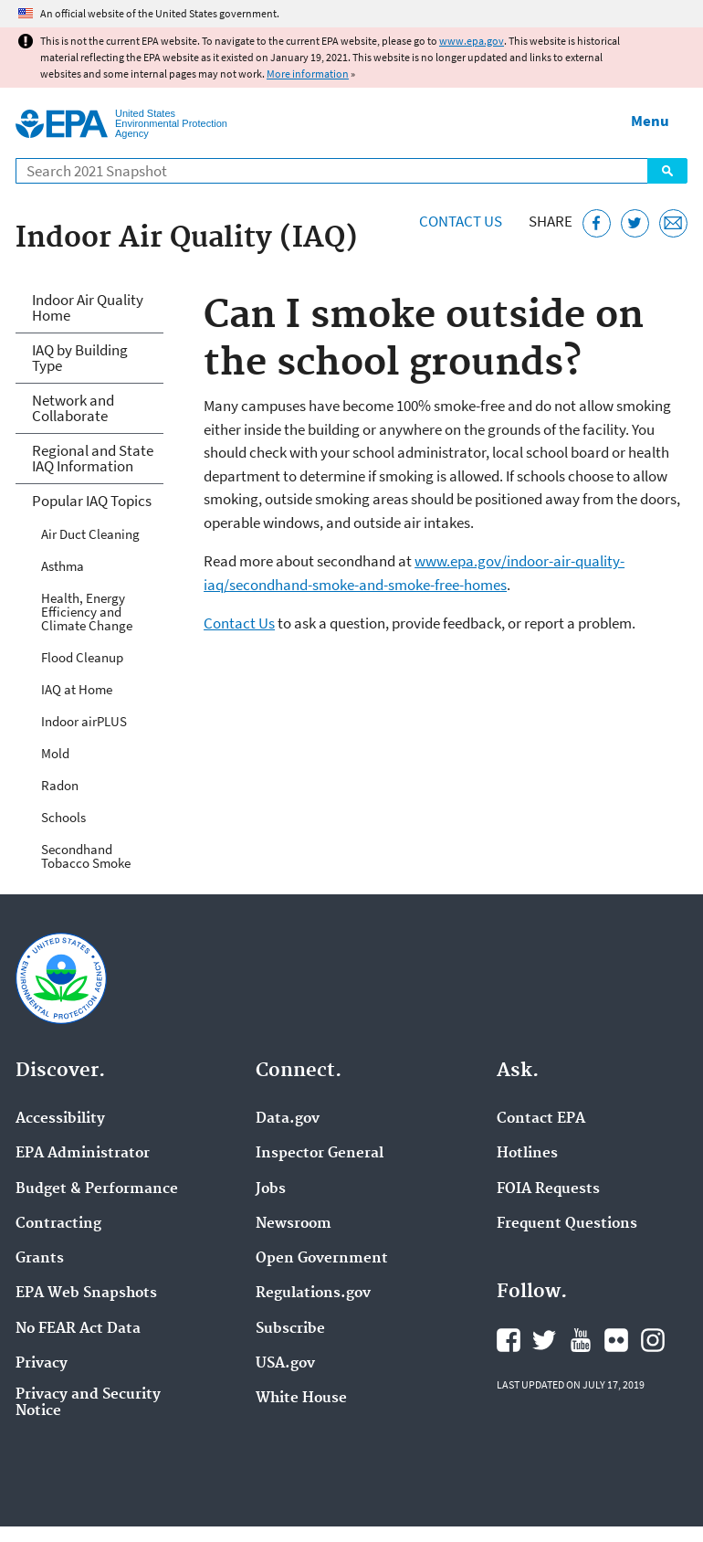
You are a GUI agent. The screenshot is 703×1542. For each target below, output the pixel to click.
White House (301, 1398)
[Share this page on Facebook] (596, 223)
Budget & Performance (97, 1189)
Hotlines (527, 1154)
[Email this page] (673, 223)
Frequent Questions (567, 1224)
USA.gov (285, 1364)
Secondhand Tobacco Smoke (86, 855)
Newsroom (293, 1224)
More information (308, 73)
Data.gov (288, 1119)
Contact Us (460, 221)
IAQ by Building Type (80, 357)
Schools (63, 817)
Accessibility (60, 1119)
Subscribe (290, 1329)
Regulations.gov (313, 1293)
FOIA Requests (548, 1189)
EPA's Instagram (653, 1340)
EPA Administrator (83, 1154)
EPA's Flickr (616, 1340)
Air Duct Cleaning (90, 534)
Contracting (58, 1224)
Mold (55, 753)
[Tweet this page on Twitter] (635, 223)
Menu (650, 121)
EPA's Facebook (508, 1340)
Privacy (42, 1364)
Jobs (271, 1189)
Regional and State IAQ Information (92, 458)
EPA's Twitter (544, 1340)
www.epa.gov (471, 41)
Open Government (322, 1259)
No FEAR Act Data (78, 1329)
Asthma (62, 566)
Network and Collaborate (73, 408)
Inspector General (319, 1154)
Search (667, 171)
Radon (60, 785)
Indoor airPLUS (84, 721)
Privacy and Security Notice (88, 1403)
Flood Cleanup (82, 657)
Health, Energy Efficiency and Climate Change (86, 611)
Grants (40, 1259)
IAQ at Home (76, 689)
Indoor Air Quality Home (87, 307)
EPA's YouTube (581, 1340)
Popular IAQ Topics (92, 501)
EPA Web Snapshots (86, 1293)
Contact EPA (541, 1119)
